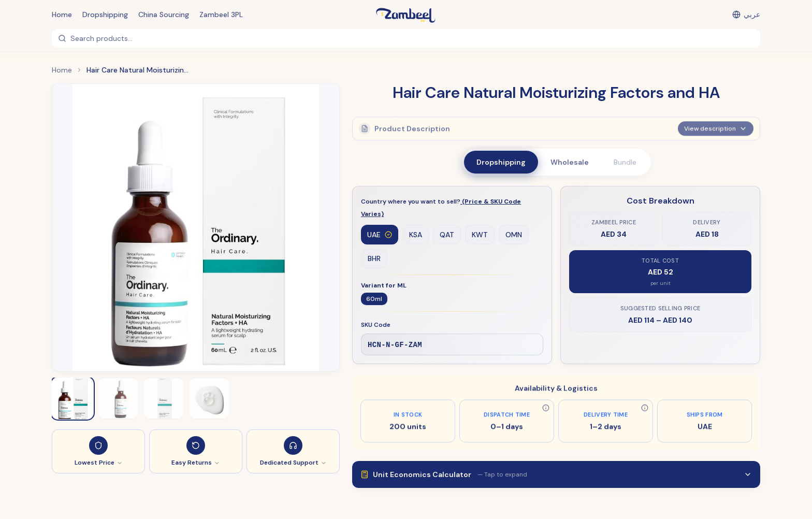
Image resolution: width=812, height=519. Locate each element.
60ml (374, 299)
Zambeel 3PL (221, 14)
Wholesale (569, 162)
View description (715, 126)
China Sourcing (163, 14)
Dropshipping (105, 14)
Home (62, 14)
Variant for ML (384, 286)
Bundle (625, 162)
